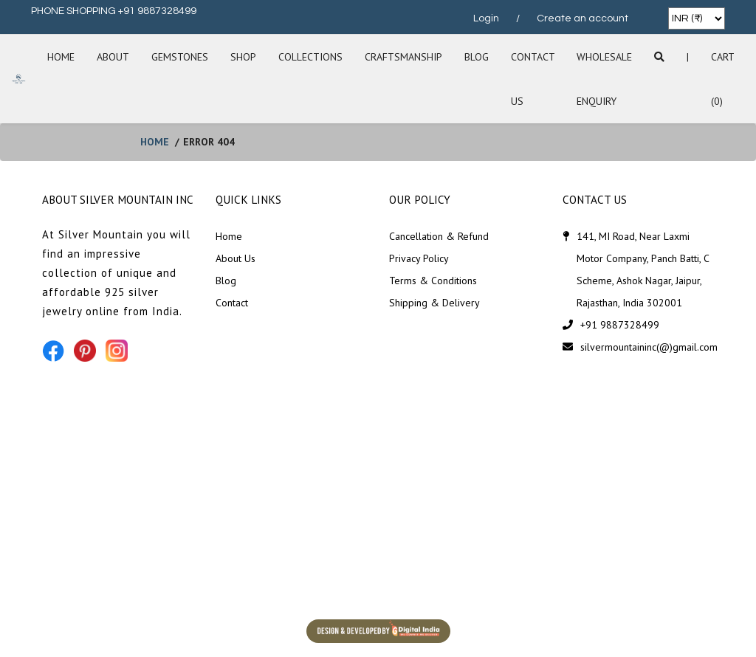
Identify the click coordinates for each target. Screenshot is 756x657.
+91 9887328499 (619, 324)
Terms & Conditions (433, 280)
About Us (235, 258)
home (154, 141)
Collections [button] (310, 56)
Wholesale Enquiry (604, 79)
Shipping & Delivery (434, 302)
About (113, 56)
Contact (232, 302)
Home (61, 56)
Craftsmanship (403, 56)
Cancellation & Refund (439, 236)
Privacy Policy (419, 258)
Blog (476, 56)
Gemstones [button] (179, 56)
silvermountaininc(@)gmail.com (649, 347)
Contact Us (532, 79)
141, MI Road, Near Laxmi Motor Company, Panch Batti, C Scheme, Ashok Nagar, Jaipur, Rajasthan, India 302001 (643, 269)
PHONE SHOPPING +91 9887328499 (113, 11)
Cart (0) (722, 79)
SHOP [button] (243, 56)
